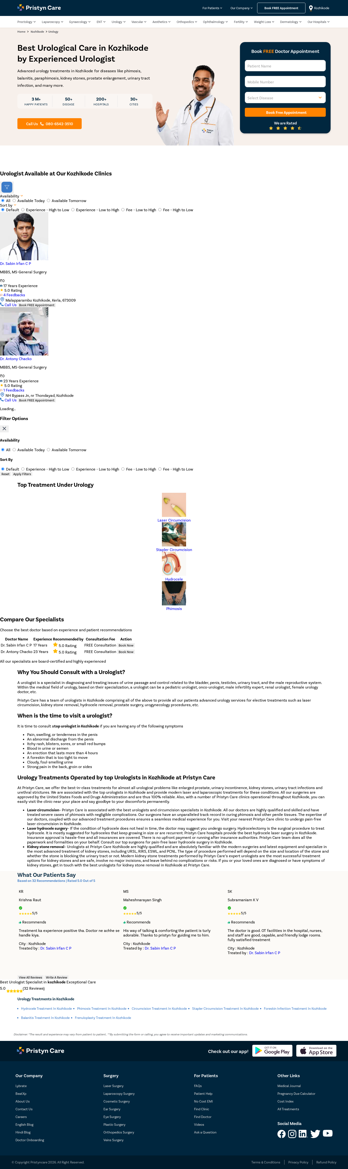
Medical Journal (289, 1086)
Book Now (126, 645)
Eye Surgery (112, 1117)
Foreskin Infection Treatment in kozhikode (295, 1008)
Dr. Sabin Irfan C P (15, 263)
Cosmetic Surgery (116, 1101)
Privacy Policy (298, 1162)
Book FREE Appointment (36, 305)
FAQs (198, 1086)
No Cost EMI (203, 1101)
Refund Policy (326, 1162)
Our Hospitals (317, 22)
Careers (21, 1117)
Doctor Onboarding (29, 1140)
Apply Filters (22, 474)
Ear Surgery (111, 1109)
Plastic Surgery (114, 1124)
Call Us (9, 304)
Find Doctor (202, 1117)
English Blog (24, 1124)
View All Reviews (30, 977)
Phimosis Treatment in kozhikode (101, 1008)
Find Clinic (201, 1109)
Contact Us (24, 1109)
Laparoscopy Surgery (119, 1093)
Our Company (240, 8)
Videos (199, 1124)
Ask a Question (205, 1132)
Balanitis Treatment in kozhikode (45, 1018)
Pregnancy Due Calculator (296, 1093)
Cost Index (285, 1101)
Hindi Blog (22, 1132)
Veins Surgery (113, 1140)
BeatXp (20, 1093)
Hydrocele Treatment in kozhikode (46, 1008)
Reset (5, 474)
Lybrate (21, 1086)
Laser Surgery (113, 1086)
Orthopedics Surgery (118, 1132)
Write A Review (56, 977)
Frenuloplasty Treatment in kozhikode (103, 1018)
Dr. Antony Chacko (16, 358)
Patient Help (203, 1093)
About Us (22, 1101)
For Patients (211, 8)
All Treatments (288, 1109)
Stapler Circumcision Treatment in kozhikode (225, 1008)
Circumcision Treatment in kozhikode (159, 1008)
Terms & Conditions (265, 1162)
